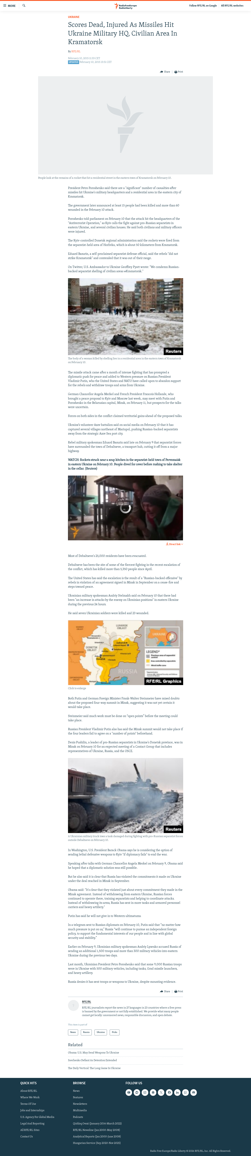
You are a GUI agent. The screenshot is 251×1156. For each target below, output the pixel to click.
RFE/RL (75, 51)
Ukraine (73, 17)
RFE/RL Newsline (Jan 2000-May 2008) (96, 1130)
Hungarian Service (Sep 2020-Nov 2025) (97, 1143)
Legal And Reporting (32, 1123)
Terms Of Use (28, 1104)
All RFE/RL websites (232, 5)
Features (78, 1097)
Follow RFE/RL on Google (203, 5)
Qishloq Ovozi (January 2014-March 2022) (97, 1123)
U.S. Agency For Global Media (37, 1117)
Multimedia (80, 1110)
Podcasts (78, 1117)
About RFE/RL (28, 1091)
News (76, 1091)
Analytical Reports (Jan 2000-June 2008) (97, 1136)
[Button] (165, 72)
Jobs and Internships (32, 1110)
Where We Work (30, 1097)
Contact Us (26, 1136)
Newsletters (80, 1104)
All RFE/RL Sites (29, 1130)
